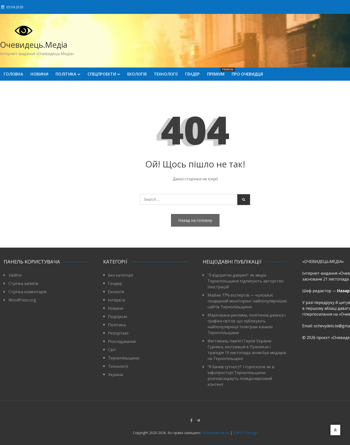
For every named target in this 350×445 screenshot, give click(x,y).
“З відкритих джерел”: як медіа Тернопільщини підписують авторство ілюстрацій (246, 281)
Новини (39, 74)
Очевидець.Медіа (33, 44)
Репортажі (118, 333)
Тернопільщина (123, 358)
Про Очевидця (247, 74)
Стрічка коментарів (28, 291)
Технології (166, 74)
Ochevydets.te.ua (215, 432)
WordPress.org (22, 300)
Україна (115, 374)
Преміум (217, 72)
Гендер (192, 74)
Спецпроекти (102, 74)
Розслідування (122, 341)
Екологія (137, 74)
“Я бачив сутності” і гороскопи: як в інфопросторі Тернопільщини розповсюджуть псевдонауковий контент (241, 375)
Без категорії (120, 275)
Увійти (15, 275)
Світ (112, 349)
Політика (66, 74)
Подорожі (117, 316)
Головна (13, 74)
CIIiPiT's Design (245, 432)
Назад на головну (195, 220)
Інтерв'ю (116, 300)
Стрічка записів (23, 283)
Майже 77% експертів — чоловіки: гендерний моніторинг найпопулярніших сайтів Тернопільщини (247, 301)
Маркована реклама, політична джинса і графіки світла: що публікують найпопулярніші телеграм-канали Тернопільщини (247, 323)
